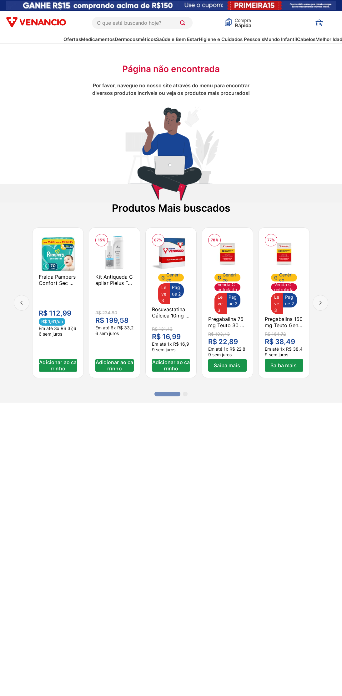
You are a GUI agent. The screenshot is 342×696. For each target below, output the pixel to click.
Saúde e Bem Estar (177, 39)
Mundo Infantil (280, 39)
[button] (167, 394)
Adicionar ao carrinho (58, 365)
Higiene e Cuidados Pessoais (231, 39)
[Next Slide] (320, 303)
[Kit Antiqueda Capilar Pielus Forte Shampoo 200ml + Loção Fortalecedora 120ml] (114, 302)
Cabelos (306, 39)
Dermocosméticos (135, 39)
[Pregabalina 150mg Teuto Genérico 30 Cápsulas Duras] (284, 302)
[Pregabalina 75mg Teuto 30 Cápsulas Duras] (227, 302)
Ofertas (72, 39)
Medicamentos (98, 39)
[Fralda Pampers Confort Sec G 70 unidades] (58, 302)
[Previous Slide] (21, 303)
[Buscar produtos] (184, 23)
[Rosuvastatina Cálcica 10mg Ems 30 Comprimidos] (171, 302)
